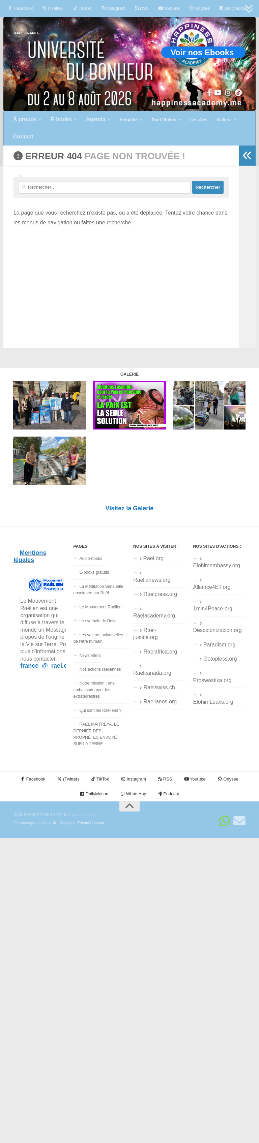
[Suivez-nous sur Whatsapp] (225, 821)
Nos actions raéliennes (100, 669)
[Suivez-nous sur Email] (239, 821)
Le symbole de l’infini (99, 620)
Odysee (199, 8)
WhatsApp (133, 793)
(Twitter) (52, 8)
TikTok (82, 8)
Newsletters (90, 655)
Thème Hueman (91, 823)
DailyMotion (233, 8)
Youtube (168, 8)
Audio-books (91, 558)
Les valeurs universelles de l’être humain (98, 638)
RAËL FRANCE (26, 33)
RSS (142, 8)
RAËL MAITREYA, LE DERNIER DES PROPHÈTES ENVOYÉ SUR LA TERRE (96, 734)
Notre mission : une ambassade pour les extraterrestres (94, 690)
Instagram (112, 8)
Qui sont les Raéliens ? (101, 710)
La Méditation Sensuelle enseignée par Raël (98, 589)
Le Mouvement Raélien (101, 607)
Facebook (20, 8)
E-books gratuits (94, 572)
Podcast (169, 793)
